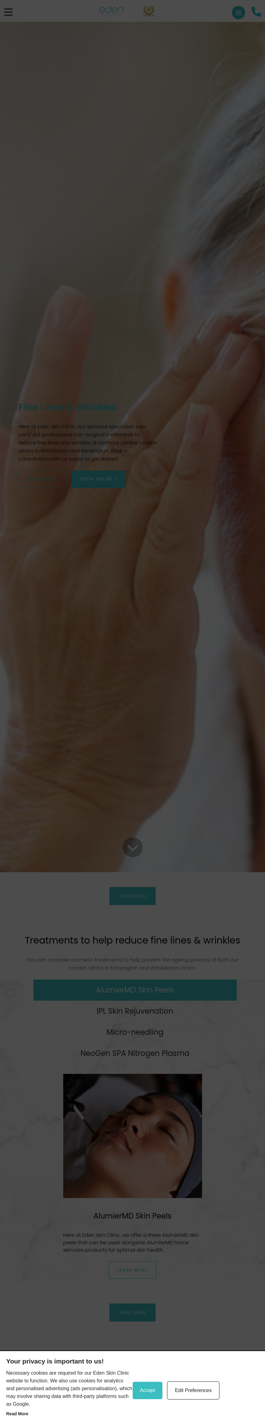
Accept (147, 1390)
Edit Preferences (193, 1390)
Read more (17, 1413)
